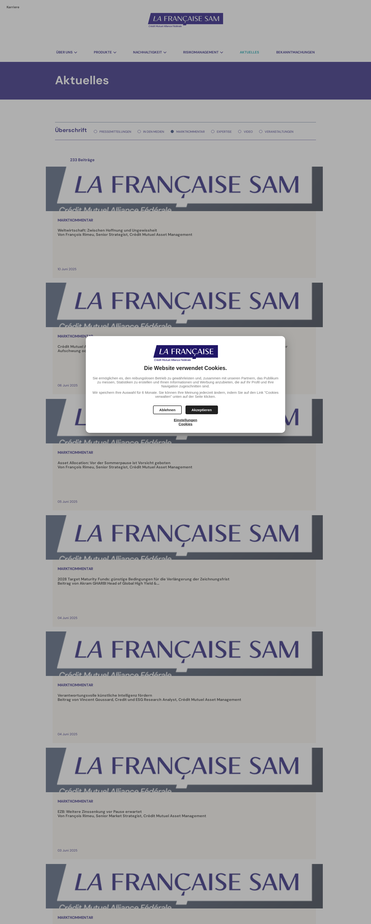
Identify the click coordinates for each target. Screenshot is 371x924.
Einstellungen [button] (185, 420)
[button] (202, 410)
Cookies (185, 424)
